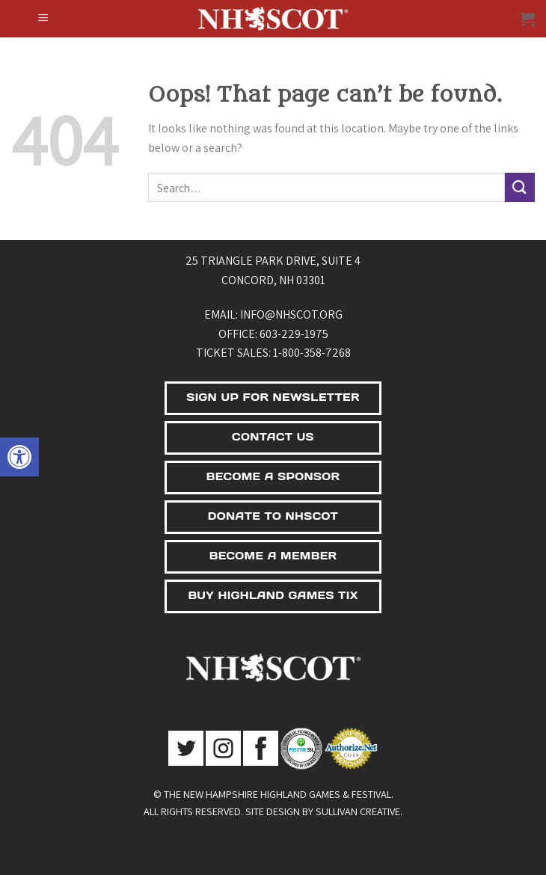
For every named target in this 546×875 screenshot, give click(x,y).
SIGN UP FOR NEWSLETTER (272, 397)
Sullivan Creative (358, 811)
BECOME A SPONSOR (273, 476)
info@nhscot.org (291, 314)
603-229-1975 (294, 334)
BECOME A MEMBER (273, 555)
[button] (19, 457)
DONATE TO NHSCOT (273, 516)
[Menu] (43, 19)
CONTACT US (273, 436)
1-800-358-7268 (312, 352)
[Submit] (520, 187)
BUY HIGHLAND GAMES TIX (273, 595)
